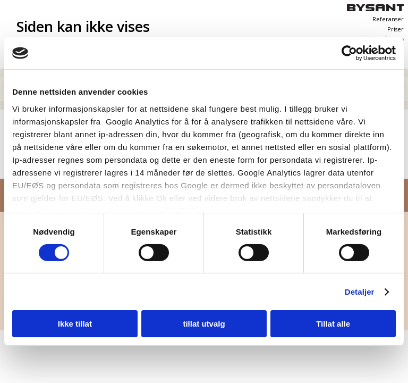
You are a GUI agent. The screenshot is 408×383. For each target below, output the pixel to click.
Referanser (388, 19)
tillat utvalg (204, 323)
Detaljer (360, 291)
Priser (395, 29)
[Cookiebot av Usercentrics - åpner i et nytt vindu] (349, 53)
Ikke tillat (75, 323)
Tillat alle (333, 323)
